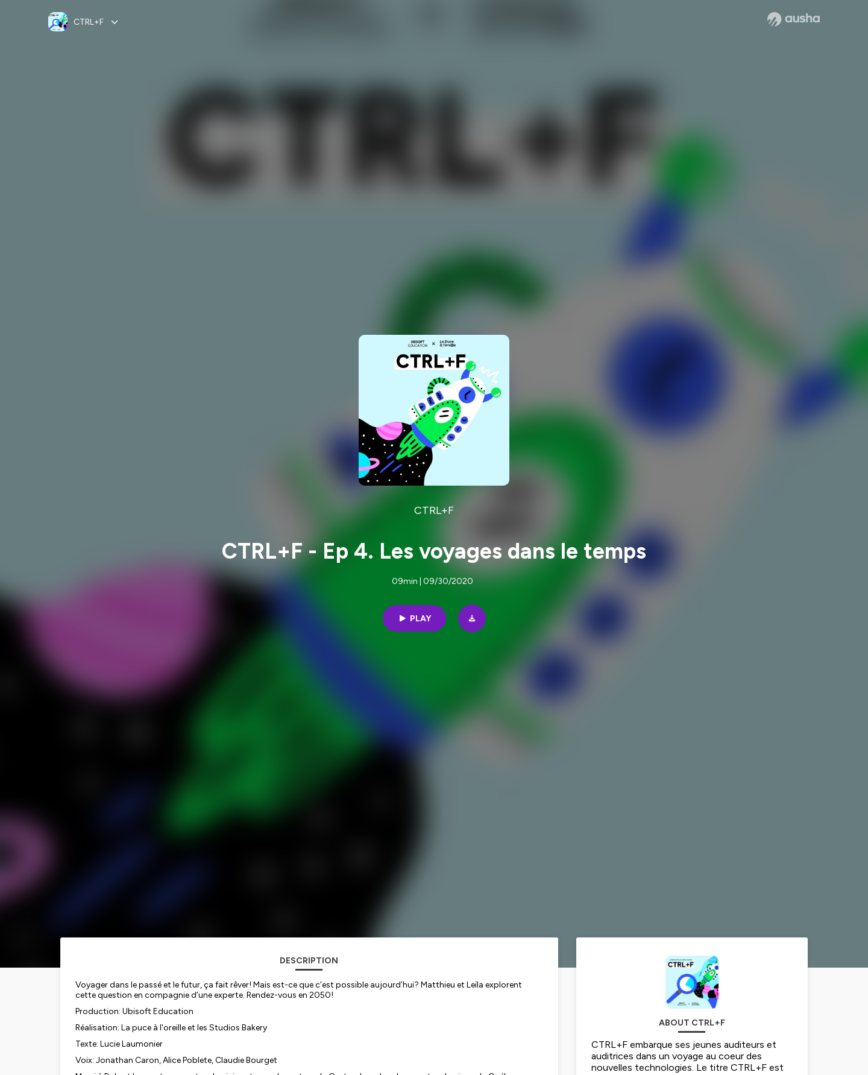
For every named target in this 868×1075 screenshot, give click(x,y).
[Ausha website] (793, 19)
